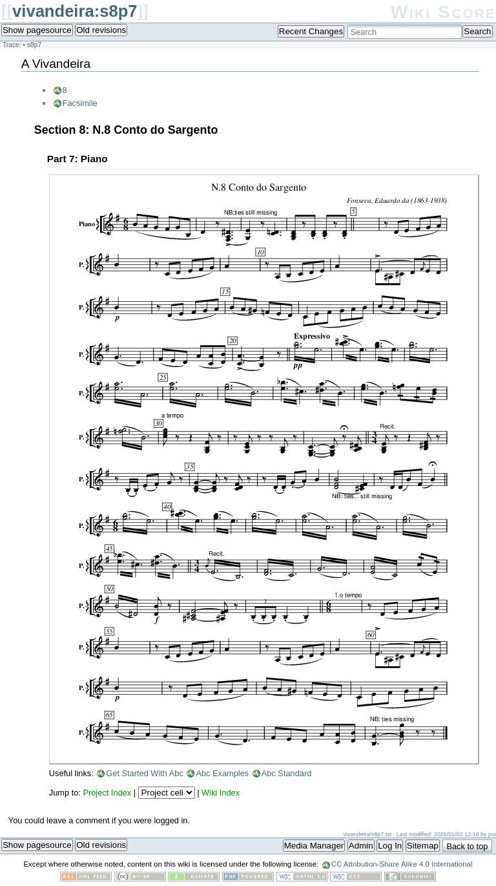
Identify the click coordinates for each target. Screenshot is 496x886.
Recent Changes (311, 31)
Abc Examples (222, 773)
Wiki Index (221, 792)
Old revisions (101, 30)
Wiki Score (443, 12)
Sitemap (423, 845)
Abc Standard (287, 773)
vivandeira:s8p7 (74, 11)
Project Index (107, 792)
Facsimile (80, 103)
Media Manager (314, 845)
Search (477, 31)
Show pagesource (37, 30)
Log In (390, 845)
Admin (361, 845)
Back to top (467, 846)
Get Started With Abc (144, 773)
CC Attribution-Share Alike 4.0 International (402, 864)
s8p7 (34, 44)
